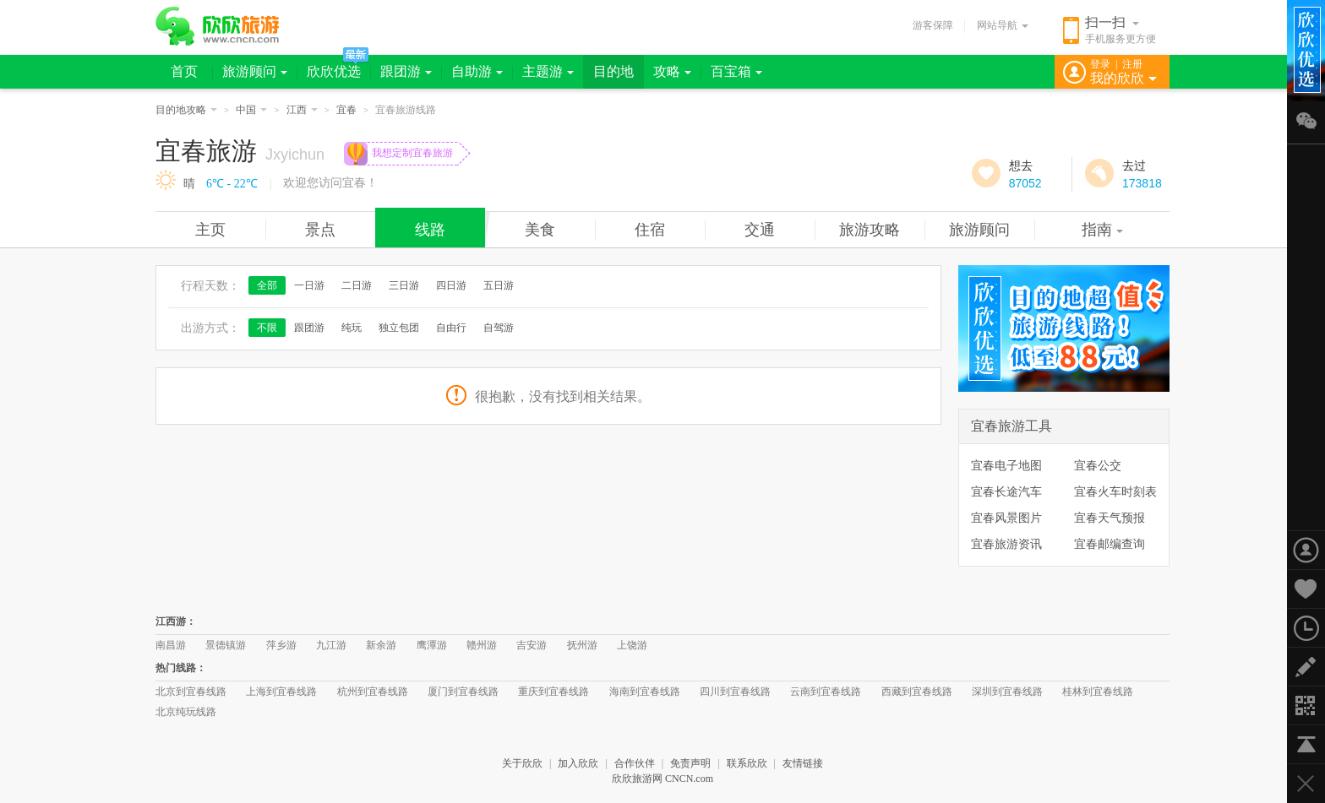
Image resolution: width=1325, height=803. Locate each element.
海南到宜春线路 (644, 691)
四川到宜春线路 (735, 691)
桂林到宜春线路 (1097, 691)
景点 (320, 229)
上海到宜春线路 (281, 691)
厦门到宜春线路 (463, 691)
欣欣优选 (334, 71)
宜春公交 (1097, 465)
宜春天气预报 (1109, 517)
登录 (1100, 64)
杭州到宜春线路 (372, 691)
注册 (1132, 64)
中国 (251, 110)
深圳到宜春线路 (1007, 691)
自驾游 (498, 328)
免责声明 (690, 763)
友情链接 (802, 763)
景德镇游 (225, 645)
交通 (759, 229)
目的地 (613, 71)
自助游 (477, 71)
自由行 (451, 328)
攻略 (672, 71)
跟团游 (406, 71)
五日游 (498, 285)
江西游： (175, 621)
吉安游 (531, 645)
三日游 (404, 285)
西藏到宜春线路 (916, 691)
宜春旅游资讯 (1006, 544)
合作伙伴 (634, 763)
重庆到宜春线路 (553, 691)
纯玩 (351, 328)
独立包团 (399, 328)
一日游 (309, 285)
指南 (1102, 229)
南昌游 (170, 645)
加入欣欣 (578, 763)
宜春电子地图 (1006, 465)
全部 (267, 285)
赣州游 (481, 645)
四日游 (451, 285)
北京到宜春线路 (190, 691)
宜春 (346, 110)
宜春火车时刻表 (1115, 491)
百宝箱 (736, 71)
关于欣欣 (522, 763)
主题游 (548, 71)
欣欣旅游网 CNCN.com (662, 778)
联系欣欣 (747, 763)
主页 (210, 229)
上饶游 (632, 645)
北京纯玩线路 (185, 712)
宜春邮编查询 (1109, 544)
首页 (184, 71)
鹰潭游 (432, 645)
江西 (302, 110)
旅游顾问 (254, 71)
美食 (540, 229)
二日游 (356, 285)
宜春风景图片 (1006, 517)
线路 (430, 229)
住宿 (650, 229)
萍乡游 (281, 645)
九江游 (331, 645)
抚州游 (582, 645)
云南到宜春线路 (825, 691)
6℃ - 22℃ (232, 183)
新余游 (381, 645)
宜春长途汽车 (1006, 491)
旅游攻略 (869, 229)
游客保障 (933, 25)
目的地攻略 (186, 110)
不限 (267, 328)
